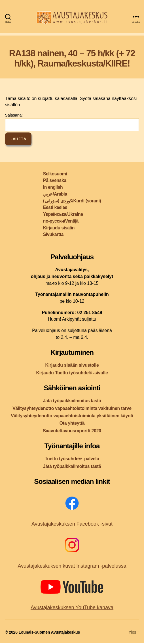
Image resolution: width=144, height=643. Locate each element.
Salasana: (72, 122)
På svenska (54, 180)
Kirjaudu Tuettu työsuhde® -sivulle (72, 372)
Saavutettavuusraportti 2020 (72, 430)
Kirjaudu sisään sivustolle (72, 365)
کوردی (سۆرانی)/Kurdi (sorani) (72, 200)
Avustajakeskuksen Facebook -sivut (72, 524)
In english (53, 187)
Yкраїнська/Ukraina (63, 214)
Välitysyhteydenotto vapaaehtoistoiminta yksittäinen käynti (72, 415)
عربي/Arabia (55, 194)
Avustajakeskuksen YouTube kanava (72, 607)
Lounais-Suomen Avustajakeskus (49, 632)
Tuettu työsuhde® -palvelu (72, 458)
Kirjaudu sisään (59, 227)
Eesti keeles (55, 207)
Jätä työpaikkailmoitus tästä (72, 400)
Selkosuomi (55, 173)
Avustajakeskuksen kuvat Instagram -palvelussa (72, 566)
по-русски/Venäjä (61, 221)
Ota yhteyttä (72, 423)
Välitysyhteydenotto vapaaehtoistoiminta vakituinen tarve (71, 408)
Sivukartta (53, 234)
